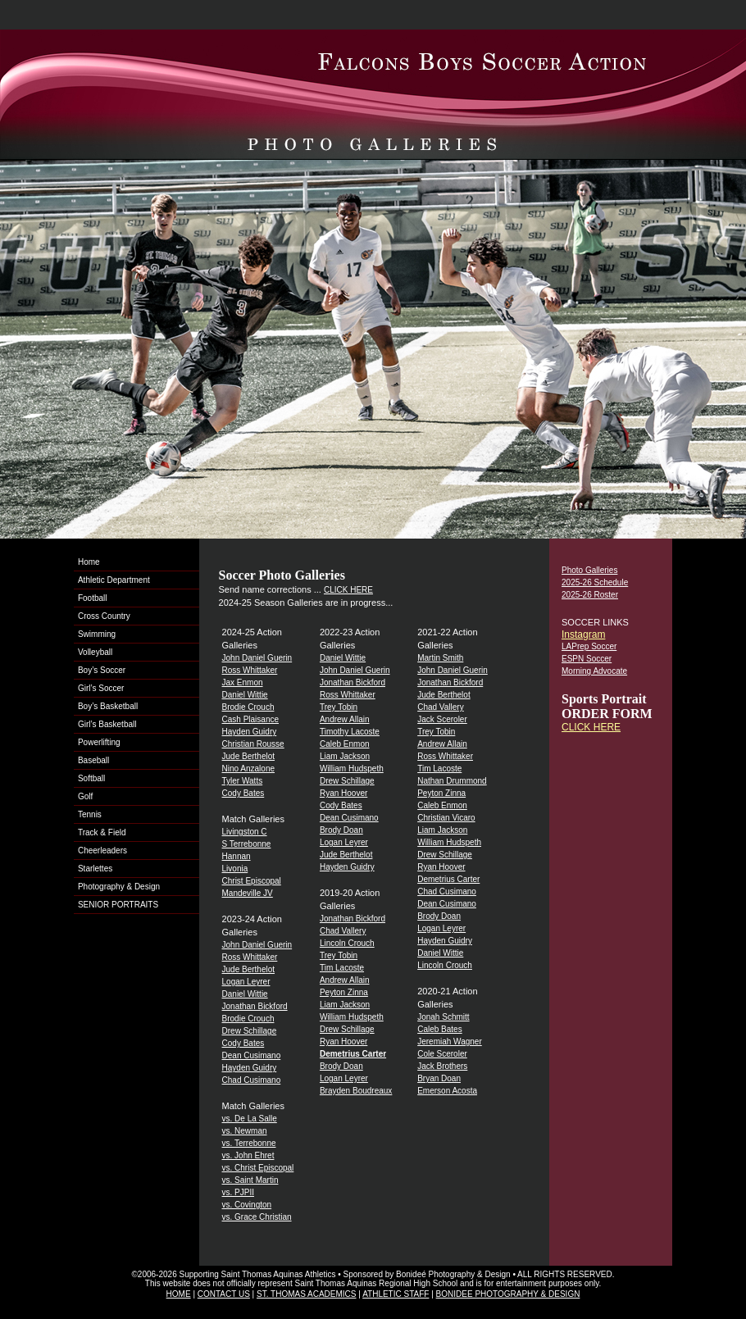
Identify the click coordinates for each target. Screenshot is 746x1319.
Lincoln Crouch (347, 943)
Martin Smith (440, 657)
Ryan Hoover (343, 793)
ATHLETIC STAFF (395, 1294)
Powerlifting (99, 742)
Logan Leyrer (246, 981)
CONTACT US (224, 1294)
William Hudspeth (352, 768)
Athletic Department (114, 579)
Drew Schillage (249, 1030)
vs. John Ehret (248, 1155)
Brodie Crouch (248, 707)
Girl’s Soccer (101, 688)
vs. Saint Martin (250, 1180)
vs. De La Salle (249, 1118)
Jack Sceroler (442, 719)
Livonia (235, 868)
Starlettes (95, 868)
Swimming (97, 634)
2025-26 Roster (590, 594)
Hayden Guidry (249, 731)
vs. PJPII (238, 1192)
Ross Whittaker (250, 670)
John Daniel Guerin (257, 657)
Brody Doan (341, 830)
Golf (85, 796)
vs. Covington (247, 1204)
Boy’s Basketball (108, 706)
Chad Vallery (343, 930)
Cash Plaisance (250, 719)
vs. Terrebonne (249, 1143)
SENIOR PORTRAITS (118, 904)
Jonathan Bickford (255, 1006)
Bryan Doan (439, 1078)
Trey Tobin (338, 707)
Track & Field (102, 832)
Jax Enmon (242, 682)
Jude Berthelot (248, 756)
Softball (91, 778)
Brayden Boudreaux (356, 1090)
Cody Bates (243, 793)
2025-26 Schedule (595, 582)
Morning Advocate (594, 670)
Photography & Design (119, 886)
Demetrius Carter (448, 879)
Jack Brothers (442, 1066)
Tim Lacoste (342, 967)
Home (89, 561)
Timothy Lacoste (350, 731)
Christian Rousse (253, 743)
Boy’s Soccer (101, 670)
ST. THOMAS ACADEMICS (307, 1294)
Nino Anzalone (248, 768)
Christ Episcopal (251, 880)
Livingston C (244, 831)
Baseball (93, 760)
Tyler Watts (242, 780)
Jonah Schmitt (443, 1016)
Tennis (90, 814)
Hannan (236, 856)
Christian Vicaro (446, 817)
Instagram (583, 634)
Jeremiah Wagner (449, 1041)
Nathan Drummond (451, 780)
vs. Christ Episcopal (258, 1167)
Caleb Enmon (345, 743)
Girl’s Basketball (107, 724)
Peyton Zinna (344, 992)
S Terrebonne (246, 843)
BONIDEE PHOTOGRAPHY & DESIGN (508, 1294)
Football (92, 598)
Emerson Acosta (447, 1090)
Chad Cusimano (251, 1080)
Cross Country (104, 616)
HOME (178, 1294)
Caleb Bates (439, 1029)
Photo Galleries (589, 570)
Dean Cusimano (251, 1055)
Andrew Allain (345, 719)
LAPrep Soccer (589, 646)
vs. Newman (244, 1130)
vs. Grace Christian (257, 1216)
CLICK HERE (348, 589)
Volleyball (95, 652)
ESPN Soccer (587, 658)
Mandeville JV (247, 893)
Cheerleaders (102, 850)
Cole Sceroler (442, 1053)
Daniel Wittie (245, 694)
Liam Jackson (345, 756)
